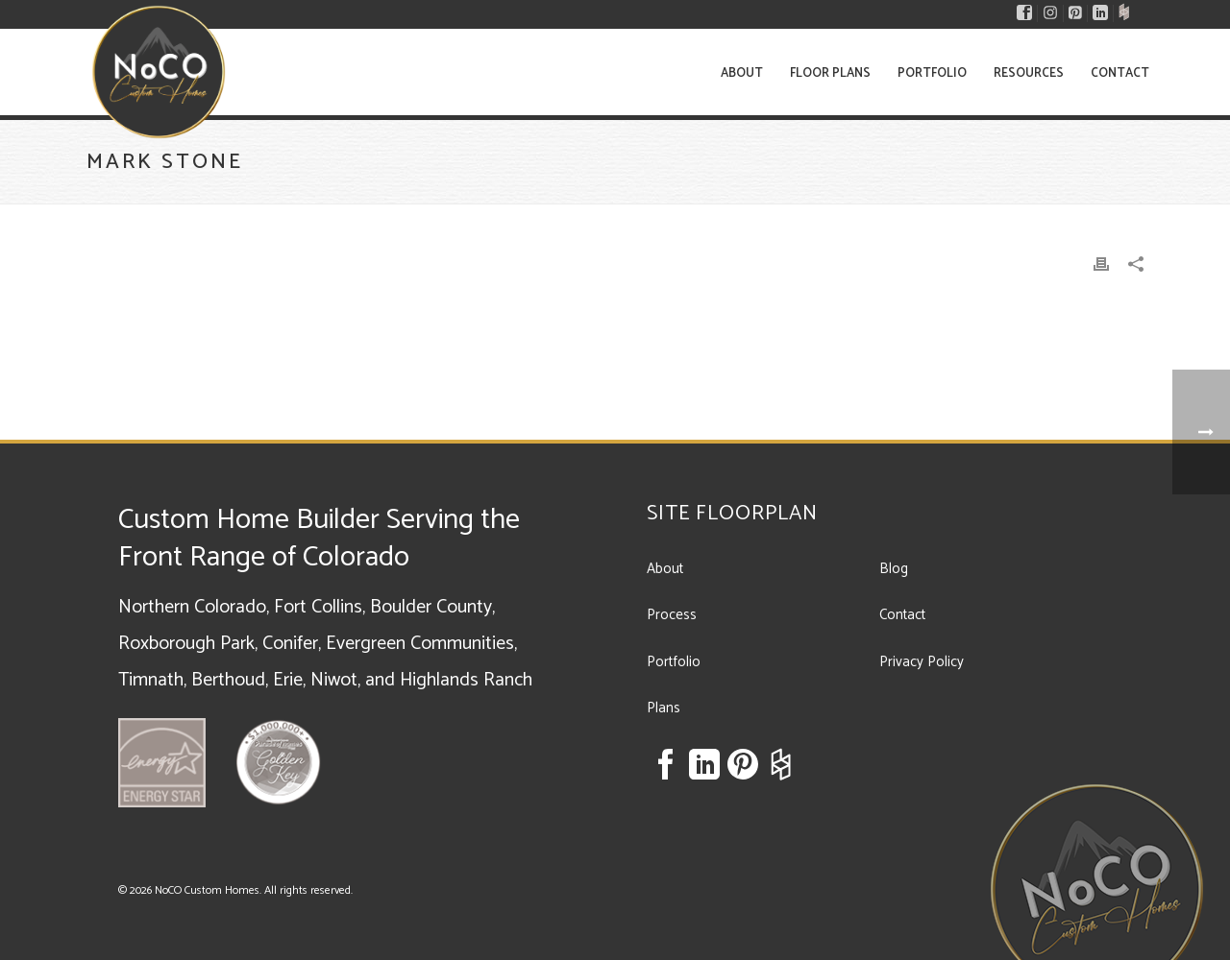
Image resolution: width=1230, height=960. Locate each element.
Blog (893, 569)
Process (672, 615)
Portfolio (932, 73)
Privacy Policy (921, 662)
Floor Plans (830, 73)
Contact (1120, 73)
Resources (1029, 73)
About (742, 73)
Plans (663, 708)
